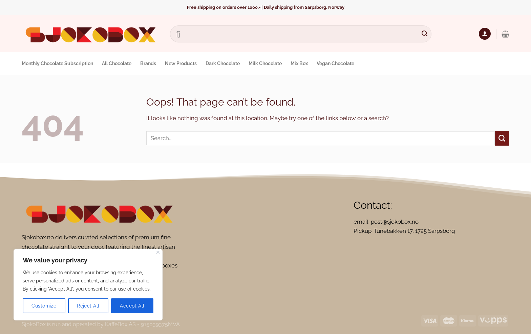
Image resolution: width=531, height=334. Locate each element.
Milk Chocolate (265, 63)
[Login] (485, 34)
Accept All (132, 306)
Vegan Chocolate (335, 63)
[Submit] (424, 33)
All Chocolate (116, 63)
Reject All (88, 306)
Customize (43, 306)
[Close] (158, 252)
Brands (148, 63)
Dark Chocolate (223, 63)
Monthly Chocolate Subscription (57, 63)
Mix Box (299, 63)
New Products (181, 63)
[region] (88, 284)
